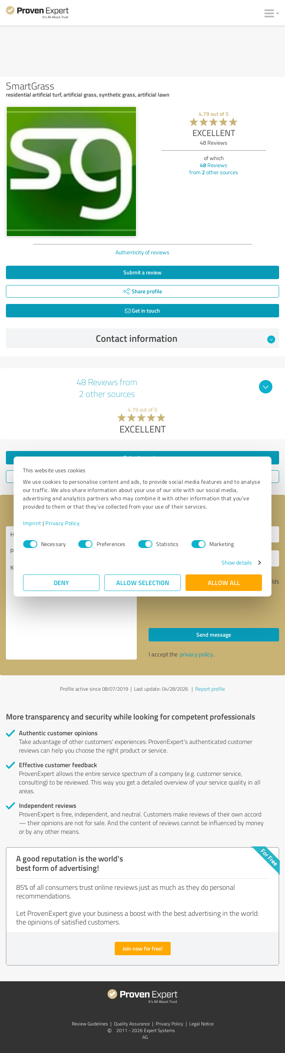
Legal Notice (201, 1023)
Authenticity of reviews (142, 252)
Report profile (210, 688)
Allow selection (142, 582)
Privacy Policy (63, 523)
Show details (236, 562)
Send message (213, 634)
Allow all (224, 582)
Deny (61, 582)
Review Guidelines (90, 1023)
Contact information (185, 338)
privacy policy (196, 654)
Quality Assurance (132, 1023)
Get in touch (142, 310)
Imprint (32, 523)
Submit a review (142, 272)
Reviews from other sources (213, 168)
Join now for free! (143, 948)
